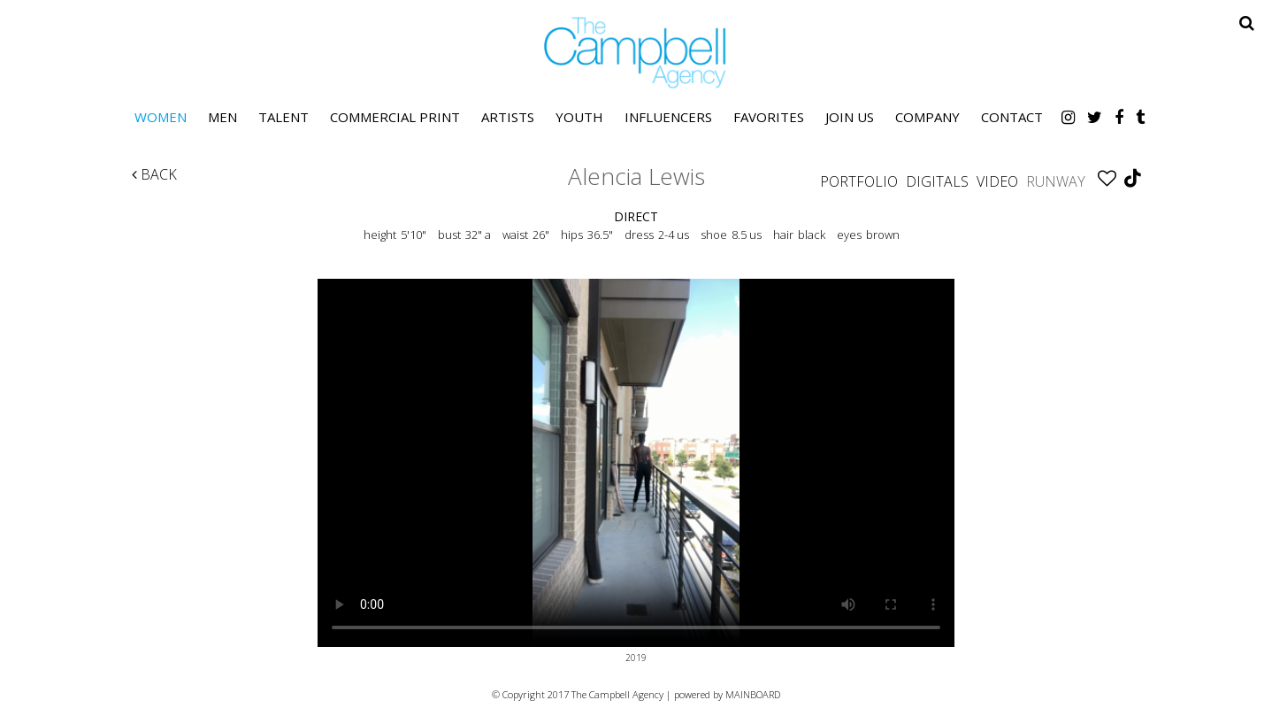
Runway (1055, 181)
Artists (507, 117)
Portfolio (859, 181)
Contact (1012, 117)
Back (154, 174)
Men (222, 117)
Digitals (937, 181)
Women (160, 117)
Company (927, 117)
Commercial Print (395, 117)
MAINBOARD (752, 694)
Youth (579, 117)
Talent (283, 117)
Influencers (668, 117)
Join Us (849, 117)
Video (997, 181)
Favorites (768, 117)
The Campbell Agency (636, 53)
